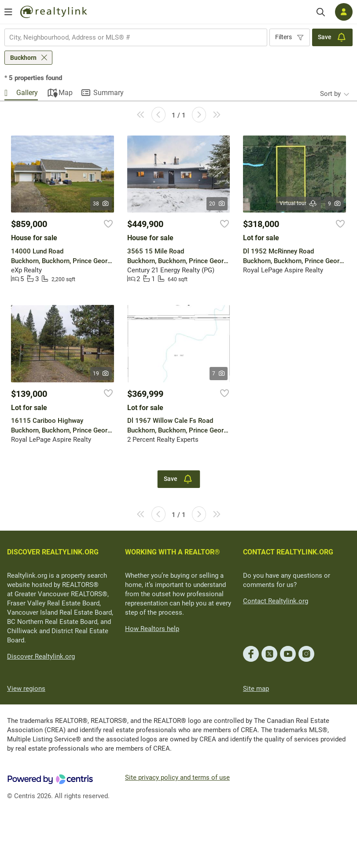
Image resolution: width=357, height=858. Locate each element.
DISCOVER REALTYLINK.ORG (53, 552)
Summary (108, 92)
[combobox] (135, 37)
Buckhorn (23, 57)
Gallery (27, 92)
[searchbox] (130, 37)
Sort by (330, 94)
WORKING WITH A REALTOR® (172, 552)
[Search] (320, 12)
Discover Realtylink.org (41, 656)
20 (217, 204)
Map (66, 92)
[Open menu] (8, 12)
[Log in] (344, 12)
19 (101, 373)
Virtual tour (298, 203)
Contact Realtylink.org (275, 601)
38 (101, 204)
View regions (26, 689)
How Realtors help (152, 629)
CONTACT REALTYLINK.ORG (288, 552)
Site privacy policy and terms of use (177, 777)
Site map (256, 689)
